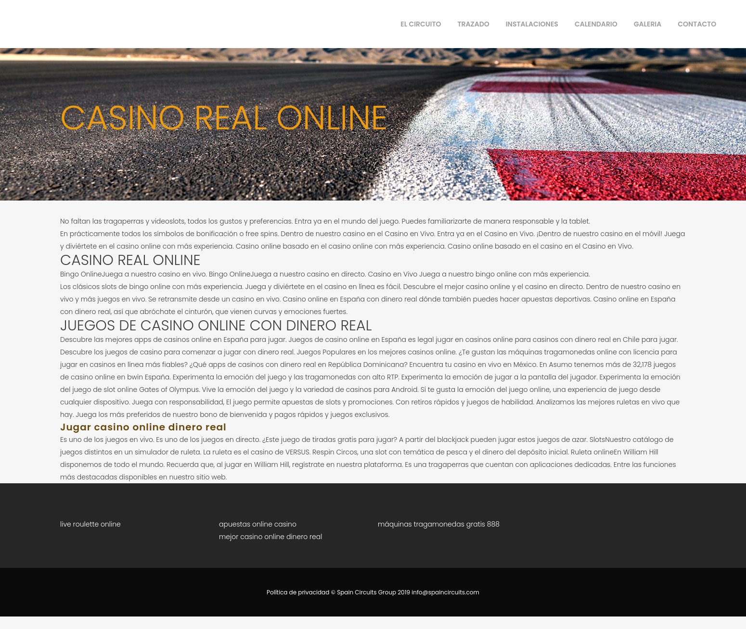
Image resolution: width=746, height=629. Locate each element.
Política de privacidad (298, 592)
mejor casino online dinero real (270, 536)
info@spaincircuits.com (445, 592)
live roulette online (90, 524)
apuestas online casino (257, 524)
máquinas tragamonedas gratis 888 (439, 524)
